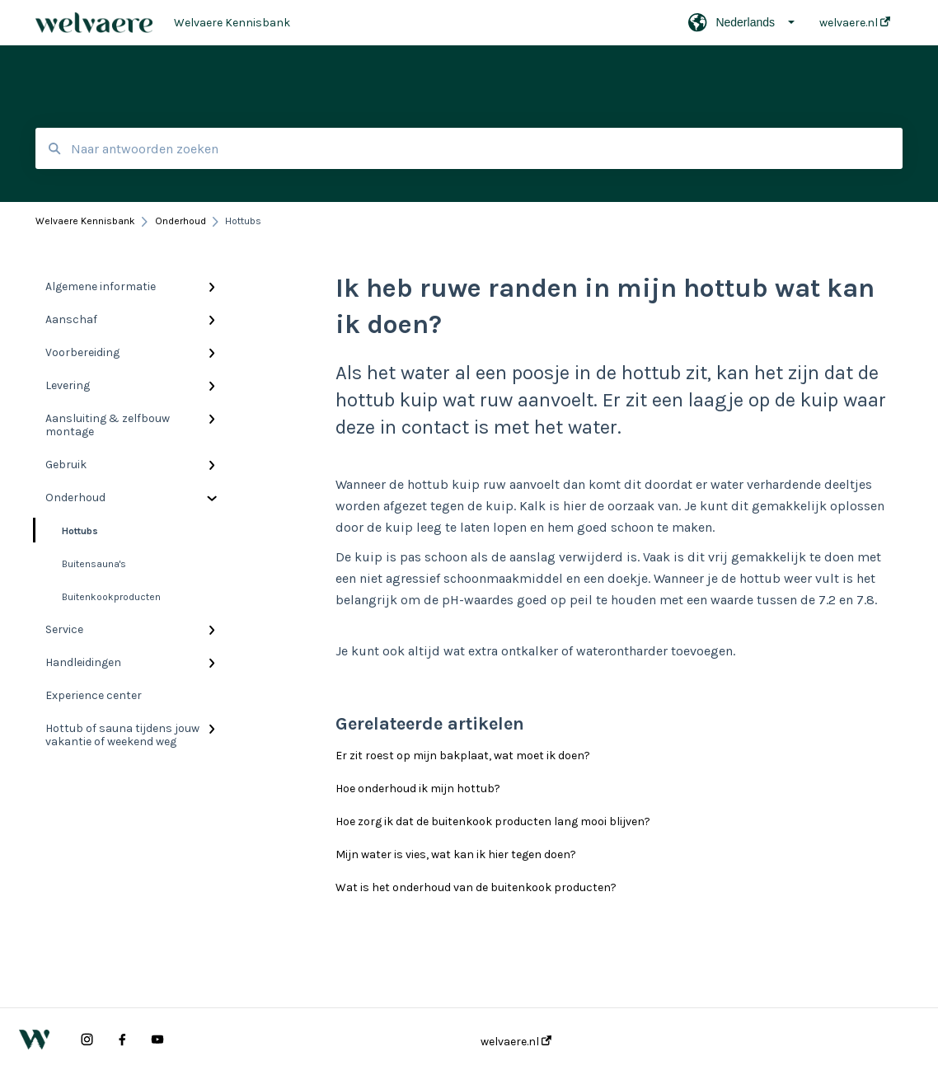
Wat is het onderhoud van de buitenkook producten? (476, 887)
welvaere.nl (516, 1042)
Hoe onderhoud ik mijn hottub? (417, 789)
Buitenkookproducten (111, 597)
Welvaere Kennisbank (232, 23)
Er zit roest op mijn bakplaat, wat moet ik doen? (462, 756)
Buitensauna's (94, 564)
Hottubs (66, 530)
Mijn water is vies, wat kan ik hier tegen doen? (455, 854)
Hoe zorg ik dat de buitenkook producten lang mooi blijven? (492, 821)
